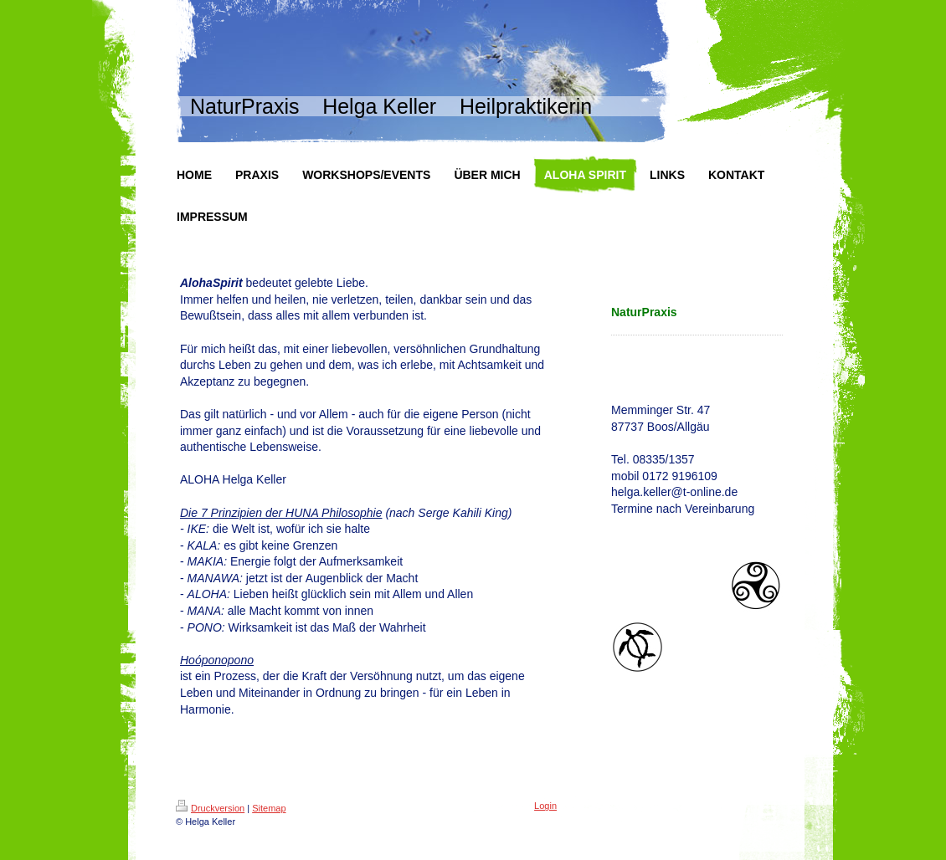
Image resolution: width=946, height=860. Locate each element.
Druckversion (210, 808)
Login (545, 806)
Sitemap (268, 808)
